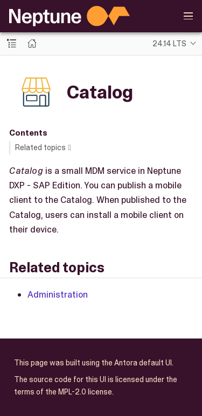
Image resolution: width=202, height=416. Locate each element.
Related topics (40, 147)
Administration (57, 294)
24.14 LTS (169, 43)
